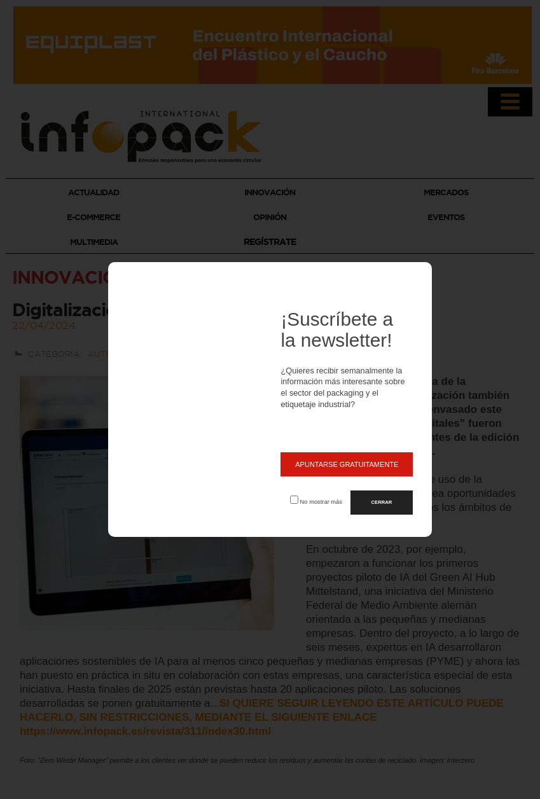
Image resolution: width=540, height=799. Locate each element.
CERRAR (381, 502)
